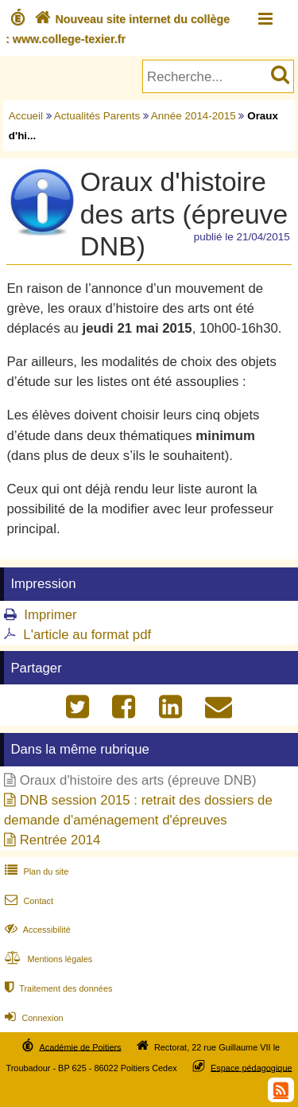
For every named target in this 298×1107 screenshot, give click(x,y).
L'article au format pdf (87, 634)
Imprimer (50, 614)
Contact (27, 901)
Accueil (26, 116)
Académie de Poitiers (80, 1046)
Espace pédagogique (251, 1067)
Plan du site (35, 871)
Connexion (32, 1018)
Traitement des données (57, 988)
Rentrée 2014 (60, 840)
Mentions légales (47, 959)
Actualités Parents (97, 116)
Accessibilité (36, 929)
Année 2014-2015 (193, 116)
